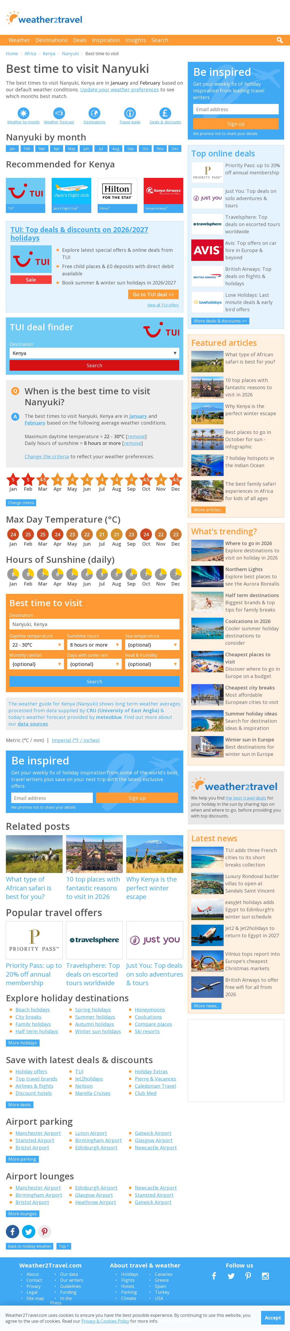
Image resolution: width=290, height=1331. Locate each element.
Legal (31, 1294)
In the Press (61, 1303)
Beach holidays (33, 1011)
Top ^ (64, 1248)
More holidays (22, 1045)
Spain (160, 1288)
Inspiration (106, 40)
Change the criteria (47, 458)
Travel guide (129, 122)
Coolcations (148, 1019)
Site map (35, 1300)
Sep (130, 148)
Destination (21, 346)
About (32, 1276)
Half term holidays (37, 1033)
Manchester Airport (38, 1135)
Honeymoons (150, 1011)
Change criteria (21, 504)
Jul (101, 148)
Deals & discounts (165, 122)
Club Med (146, 1095)
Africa (30, 54)
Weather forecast (59, 122)
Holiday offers (31, 1073)
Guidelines (70, 1288)
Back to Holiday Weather (29, 1248)
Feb (27, 148)
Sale (31, 282)
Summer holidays (95, 1019)
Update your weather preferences (119, 89)
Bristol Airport (32, 1149)
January (138, 418)
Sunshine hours (83, 638)
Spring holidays (93, 1011)
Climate (128, 1300)
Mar (41, 148)
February (35, 425)
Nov (160, 148)
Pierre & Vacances (155, 1081)
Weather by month (23, 122)
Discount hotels (34, 1095)
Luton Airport (91, 1135)
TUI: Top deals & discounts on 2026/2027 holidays (79, 236)
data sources (33, 726)
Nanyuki (70, 54)
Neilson (84, 1088)
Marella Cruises (92, 1095)
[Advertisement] (186, 17)
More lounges (22, 1216)
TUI (79, 1073)
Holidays (129, 1276)
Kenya (49, 54)
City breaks (28, 1019)
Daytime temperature (31, 638)
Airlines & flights (35, 1088)
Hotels (127, 1288)
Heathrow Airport (95, 1204)
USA (159, 1300)
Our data (69, 1276)
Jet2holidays (89, 1081)
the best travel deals (246, 798)
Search (160, 40)
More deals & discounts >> (220, 321)
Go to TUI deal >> (153, 296)
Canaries (164, 1276)
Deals (80, 40)
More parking (22, 1161)
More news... (206, 1006)
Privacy (33, 1288)
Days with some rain (87, 657)
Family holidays (33, 1026)
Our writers (71, 1282)
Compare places (153, 1026)
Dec (174, 148)
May (71, 148)
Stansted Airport (35, 1142)
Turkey (162, 1294)
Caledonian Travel (155, 1088)
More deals (19, 1107)
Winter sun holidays (98, 1033)
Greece (162, 1282)
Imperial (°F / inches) (76, 742)
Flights (128, 1282)
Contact (34, 1282)
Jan (12, 148)
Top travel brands (36, 1081)
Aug (115, 148)
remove (136, 438)
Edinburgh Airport (96, 1149)
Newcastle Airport (156, 1149)
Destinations (52, 40)
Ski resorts (147, 1033)
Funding (68, 1294)
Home (12, 54)
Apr (57, 148)
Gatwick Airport (153, 1135)
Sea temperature (142, 638)
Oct (145, 148)
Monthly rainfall (25, 657)
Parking (129, 1294)
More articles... (208, 510)
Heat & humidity (141, 657)
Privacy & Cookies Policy (105, 1321)
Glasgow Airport (154, 1142)
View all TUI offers (163, 307)
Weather (19, 40)
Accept (273, 1317)
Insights (135, 40)
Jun (86, 148)
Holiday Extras (151, 1073)
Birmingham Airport (98, 1142)
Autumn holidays (94, 1026)
